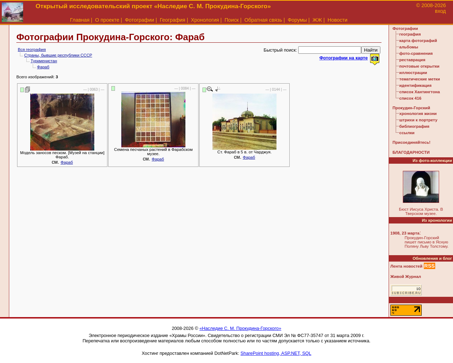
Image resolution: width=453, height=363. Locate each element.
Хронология (205, 20)
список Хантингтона (419, 92)
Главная (80, 20)
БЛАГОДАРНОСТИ (411, 152)
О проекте (107, 20)
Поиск (232, 20)
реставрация (412, 60)
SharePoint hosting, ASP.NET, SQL (276, 353)
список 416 (410, 98)
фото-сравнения (416, 53)
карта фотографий (418, 40)
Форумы (297, 20)
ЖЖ (317, 20)
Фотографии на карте (343, 57)
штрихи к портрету (418, 120)
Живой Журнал (405, 276)
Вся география (32, 49)
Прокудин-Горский (411, 108)
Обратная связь (263, 20)
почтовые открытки (419, 66)
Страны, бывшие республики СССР (58, 55)
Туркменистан (44, 61)
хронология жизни (418, 113)
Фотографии (139, 20)
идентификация (415, 85)
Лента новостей (406, 266)
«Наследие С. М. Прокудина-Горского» (240, 328)
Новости (338, 20)
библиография (414, 126)
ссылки (407, 133)
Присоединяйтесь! (412, 142)
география (410, 34)
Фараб (43, 67)
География (172, 20)
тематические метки (419, 79)
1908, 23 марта (405, 233)
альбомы (408, 47)
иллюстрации (413, 72)
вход (440, 11)
